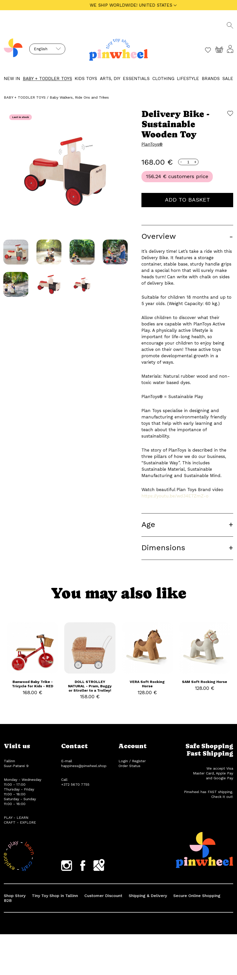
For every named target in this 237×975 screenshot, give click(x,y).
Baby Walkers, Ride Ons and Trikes (79, 97)
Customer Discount (103, 895)
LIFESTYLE (188, 78)
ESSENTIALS (136, 78)
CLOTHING (163, 78)
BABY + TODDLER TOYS (47, 78)
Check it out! (222, 797)
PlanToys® (152, 144)
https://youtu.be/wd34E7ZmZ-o (174, 495)
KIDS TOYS (86, 78)
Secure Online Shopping (196, 895)
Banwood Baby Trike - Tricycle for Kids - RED (32, 684)
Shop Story (14, 895)
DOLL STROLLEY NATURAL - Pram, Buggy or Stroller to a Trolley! (90, 686)
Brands (211, 78)
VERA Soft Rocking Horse (147, 684)
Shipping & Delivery (148, 895)
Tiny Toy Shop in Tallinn (55, 895)
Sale (227, 78)
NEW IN (12, 78)
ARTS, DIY (110, 78)
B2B (8, 900)
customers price (188, 176)
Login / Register (132, 761)
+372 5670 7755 (75, 784)
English (40, 49)
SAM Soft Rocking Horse (204, 682)
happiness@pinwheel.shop (84, 766)
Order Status (129, 766)
